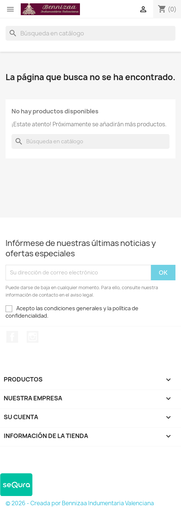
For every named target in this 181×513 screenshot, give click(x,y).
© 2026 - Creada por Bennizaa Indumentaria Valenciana (80, 503)
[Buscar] (90, 33)
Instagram (32, 337)
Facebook (12, 337)
